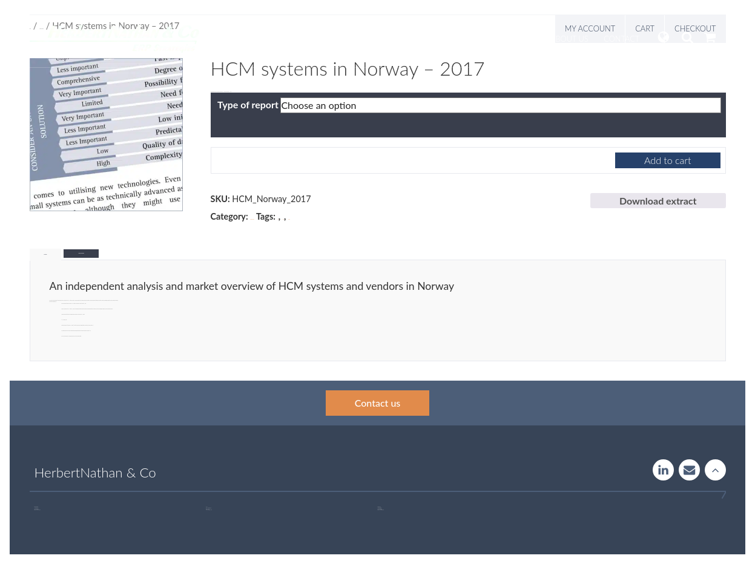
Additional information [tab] (81, 253)
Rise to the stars (715, 470)
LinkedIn (663, 470)
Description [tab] (45, 254)
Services (335, 39)
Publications (508, 39)
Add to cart (667, 160)
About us (569, 39)
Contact (621, 39)
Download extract (658, 200)
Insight (451, 39)
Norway (289, 219)
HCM (283, 219)
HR (278, 219)
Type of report (248, 104)
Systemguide (394, 39)
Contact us (378, 402)
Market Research (252, 219)
